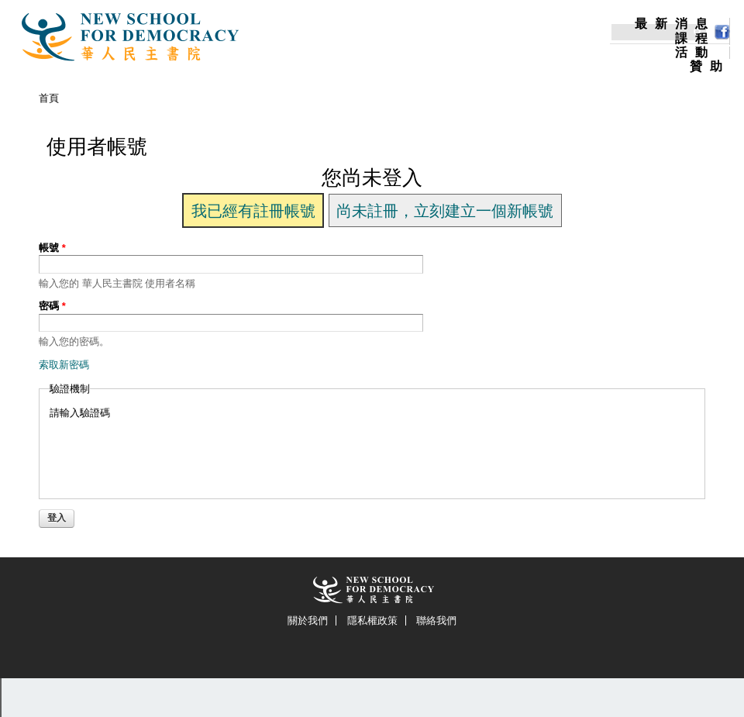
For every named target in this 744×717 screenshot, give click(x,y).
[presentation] (167, 450)
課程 (695, 39)
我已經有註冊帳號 (253, 210)
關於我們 (308, 620)
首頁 (49, 98)
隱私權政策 (372, 620)
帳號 (52, 247)
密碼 (52, 306)
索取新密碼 (64, 365)
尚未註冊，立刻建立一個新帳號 (444, 210)
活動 (695, 53)
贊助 (710, 66)
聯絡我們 (436, 620)
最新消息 (675, 24)
